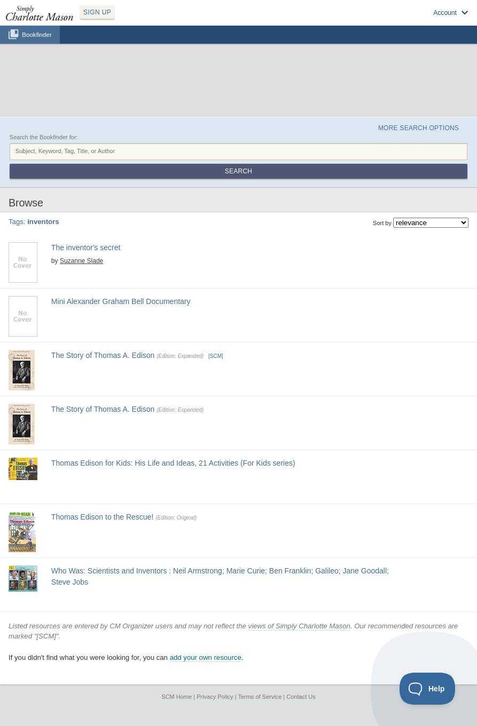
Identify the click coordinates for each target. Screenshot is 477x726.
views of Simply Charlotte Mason (299, 626)
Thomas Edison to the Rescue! (102, 517)
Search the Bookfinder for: (44, 137)
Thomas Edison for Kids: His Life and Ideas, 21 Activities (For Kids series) (173, 463)
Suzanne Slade (81, 261)
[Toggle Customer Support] (428, 689)
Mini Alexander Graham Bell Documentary (121, 301)
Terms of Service (259, 696)
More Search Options (418, 128)
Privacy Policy (215, 696)
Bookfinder (37, 34)
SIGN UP (97, 12)
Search (238, 171)
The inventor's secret (86, 247)
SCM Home (176, 696)
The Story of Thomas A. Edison (103, 355)
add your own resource (205, 657)
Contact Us (300, 696)
